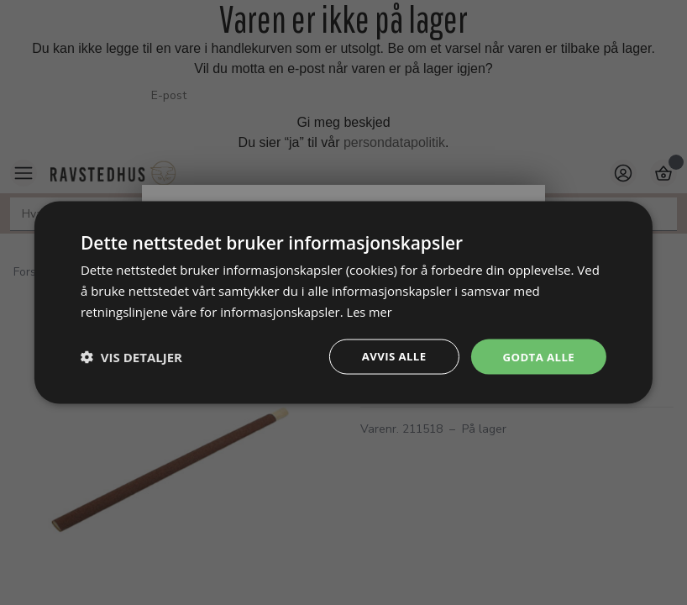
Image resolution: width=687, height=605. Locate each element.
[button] (131, 356)
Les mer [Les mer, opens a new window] (370, 310)
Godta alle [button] (536, 356)
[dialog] (343, 302)
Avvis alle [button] (388, 356)
